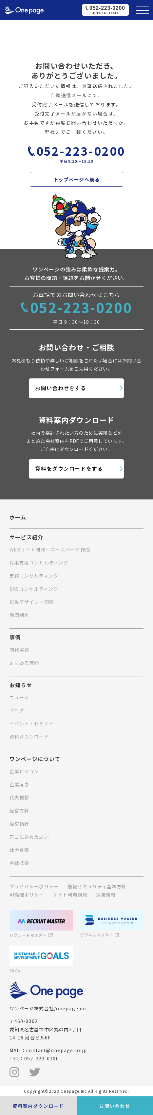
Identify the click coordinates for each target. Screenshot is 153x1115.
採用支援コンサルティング (39, 562)
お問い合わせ (114, 1106)
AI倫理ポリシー (27, 894)
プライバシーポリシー (34, 886)
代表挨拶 (19, 797)
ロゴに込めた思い (29, 836)
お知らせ (21, 685)
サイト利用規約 (70, 894)
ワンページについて (35, 759)
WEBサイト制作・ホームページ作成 (50, 549)
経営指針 (19, 823)
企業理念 (19, 784)
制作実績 (19, 649)
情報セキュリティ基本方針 (96, 886)
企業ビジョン (24, 771)
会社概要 (19, 863)
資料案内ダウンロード (38, 1106)
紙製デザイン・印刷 (32, 602)
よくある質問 (24, 662)
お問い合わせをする (60, 388)
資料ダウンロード (29, 736)
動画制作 (19, 615)
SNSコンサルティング (34, 588)
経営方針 (19, 810)
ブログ (17, 710)
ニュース (19, 697)
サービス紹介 (27, 537)
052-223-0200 (80, 150)
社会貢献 (19, 849)
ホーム (18, 517)
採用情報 (106, 894)
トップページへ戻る (76, 179)
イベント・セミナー (32, 723)
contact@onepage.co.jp (56, 1050)
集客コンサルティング (34, 575)
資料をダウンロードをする (69, 468)
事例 (15, 637)
